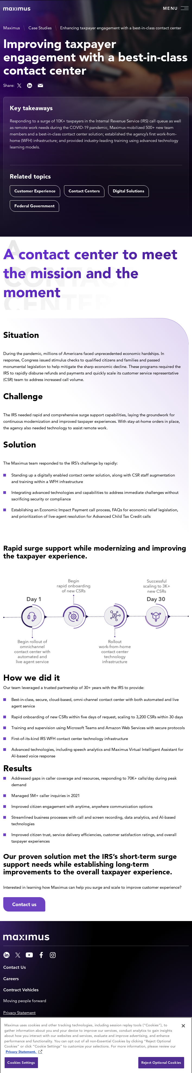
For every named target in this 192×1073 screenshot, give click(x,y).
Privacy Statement (19, 1012)
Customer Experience (35, 190)
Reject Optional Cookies (161, 1064)
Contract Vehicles (21, 989)
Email (40, 85)
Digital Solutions (128, 190)
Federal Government (34, 205)
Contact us (24, 904)
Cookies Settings (21, 1064)
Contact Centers (84, 190)
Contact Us (14, 967)
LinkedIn (29, 85)
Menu (176, 8)
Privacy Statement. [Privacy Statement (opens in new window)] (21, 1052)
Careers (11, 978)
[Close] (183, 1027)
